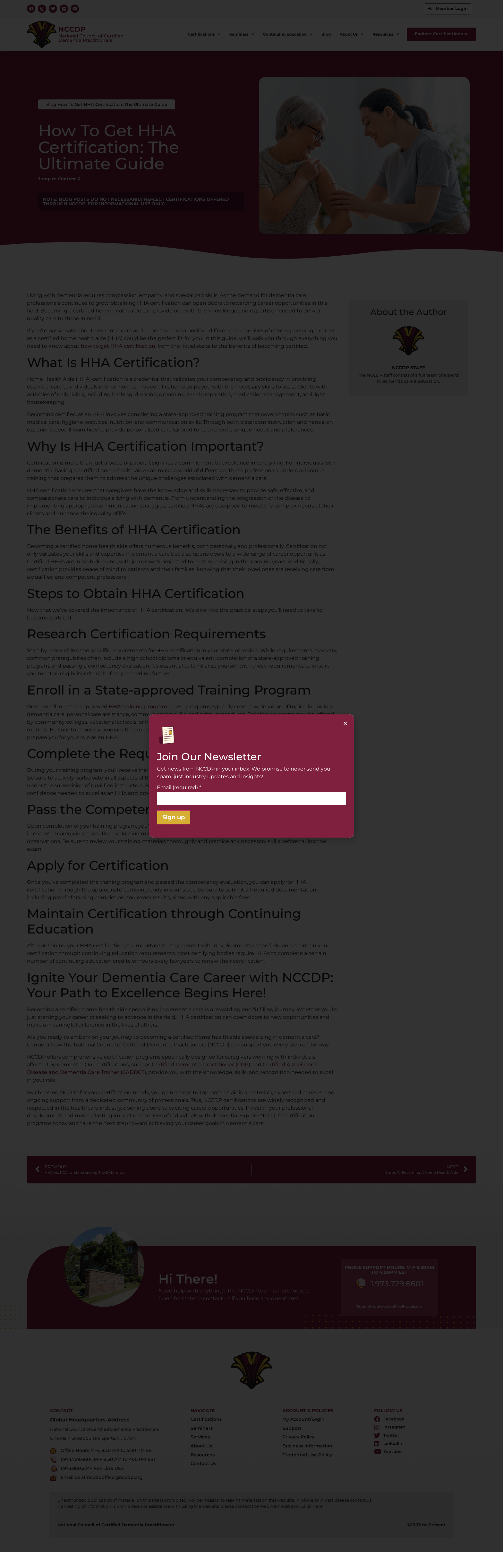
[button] (345, 723)
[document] (251, 776)
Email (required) (179, 787)
